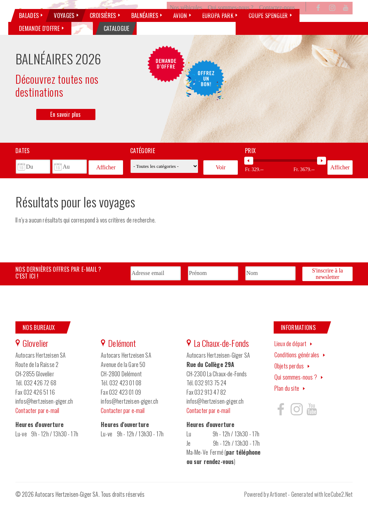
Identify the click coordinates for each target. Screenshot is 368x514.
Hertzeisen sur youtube (312, 419)
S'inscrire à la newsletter (327, 284)
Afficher (105, 178)
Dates (22, 162)
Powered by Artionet (265, 504)
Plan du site (286, 398)
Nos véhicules (186, 19)
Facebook (318, 19)
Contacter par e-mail (37, 420)
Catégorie (142, 162)
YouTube (346, 19)
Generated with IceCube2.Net (322, 504)
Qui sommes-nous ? (230, 19)
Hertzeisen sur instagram (296, 419)
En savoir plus (65, 125)
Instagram (332, 19)
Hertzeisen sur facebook (281, 419)
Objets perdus (289, 375)
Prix (250, 162)
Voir (220, 178)
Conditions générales (296, 365)
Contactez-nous (277, 19)
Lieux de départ (290, 353)
